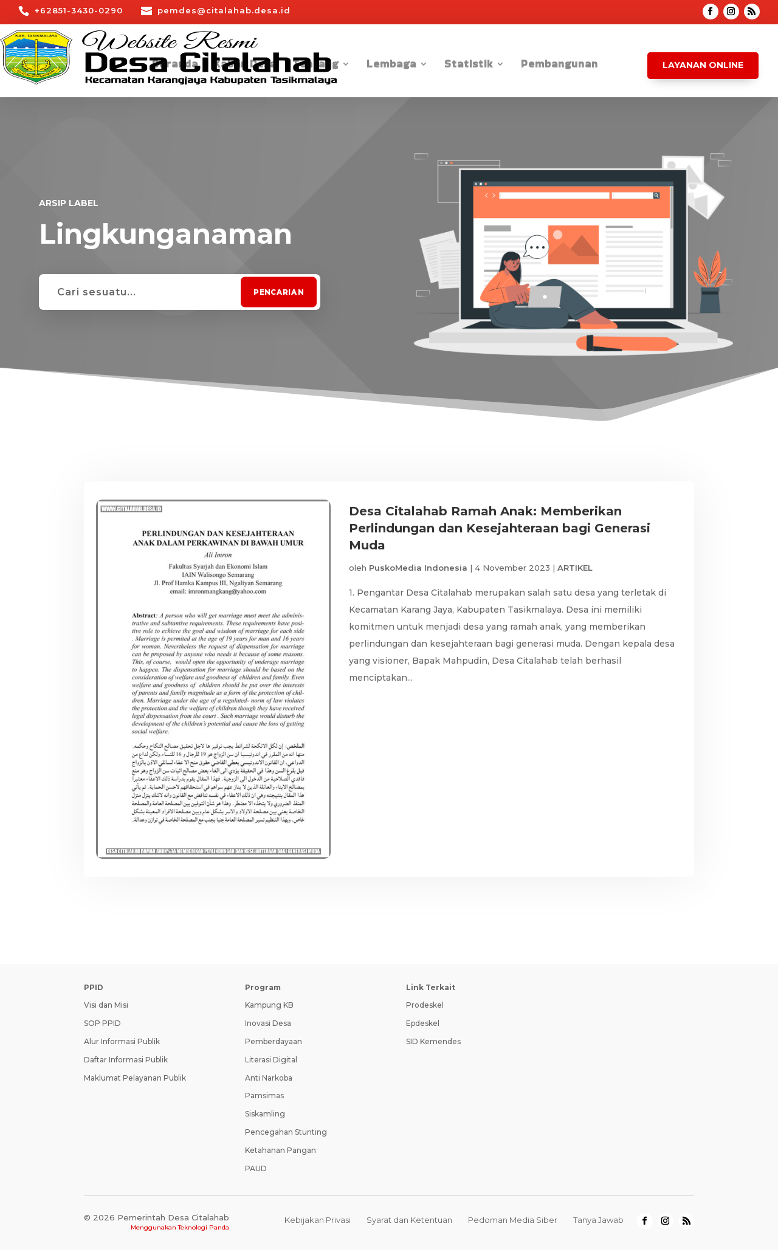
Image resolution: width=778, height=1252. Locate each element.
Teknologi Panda (203, 1230)
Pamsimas (264, 1097)
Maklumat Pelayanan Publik (135, 1080)
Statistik (468, 65)
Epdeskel (422, 1025)
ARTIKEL (575, 568)
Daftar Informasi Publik (126, 1062)
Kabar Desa (245, 65)
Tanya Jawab (598, 1222)
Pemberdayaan (273, 1043)
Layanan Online (703, 65)
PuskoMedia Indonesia (418, 568)
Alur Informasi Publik (122, 1043)
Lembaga (391, 65)
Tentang (315, 65)
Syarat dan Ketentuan (409, 1222)
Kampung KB (269, 1007)
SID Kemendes (433, 1043)
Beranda (175, 65)
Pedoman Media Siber (512, 1222)
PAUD (256, 1170)
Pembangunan (559, 65)
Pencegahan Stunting (286, 1134)
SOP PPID (102, 1025)
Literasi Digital (271, 1062)
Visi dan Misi (106, 1007)
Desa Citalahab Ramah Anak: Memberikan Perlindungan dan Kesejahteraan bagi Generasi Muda (499, 528)
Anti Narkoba (268, 1080)
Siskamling (265, 1116)
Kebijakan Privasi (317, 1222)
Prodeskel (425, 1007)
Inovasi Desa (268, 1025)
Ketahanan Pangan (280, 1152)
